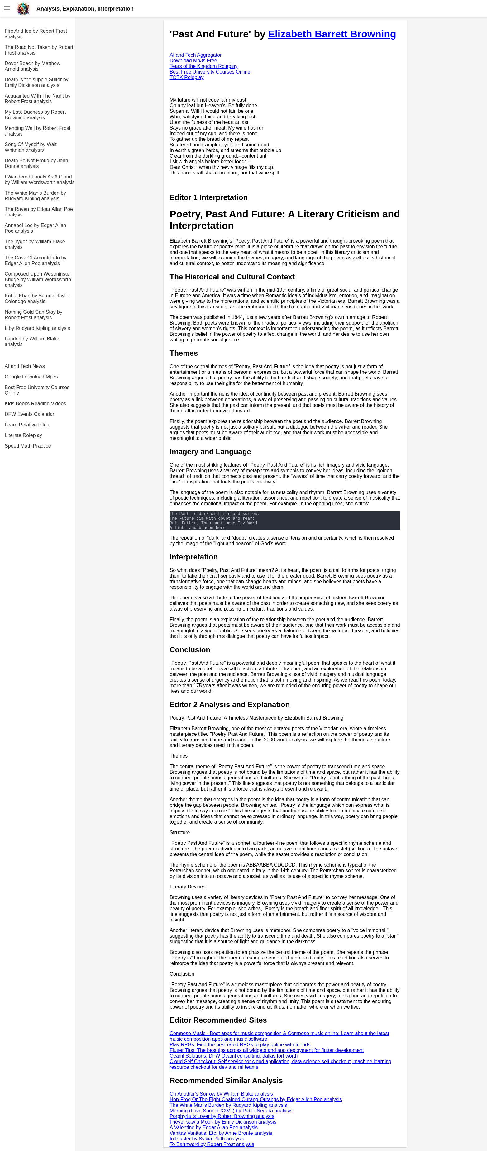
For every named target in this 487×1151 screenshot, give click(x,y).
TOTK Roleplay (187, 77)
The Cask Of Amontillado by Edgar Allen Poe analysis (35, 260)
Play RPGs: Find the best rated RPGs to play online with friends (240, 1048)
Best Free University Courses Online (37, 390)
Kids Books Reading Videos (35, 403)
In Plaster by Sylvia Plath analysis (207, 1142)
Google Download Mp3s (31, 376)
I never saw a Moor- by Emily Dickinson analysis (223, 1125)
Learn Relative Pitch (27, 424)
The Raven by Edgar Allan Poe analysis (39, 212)
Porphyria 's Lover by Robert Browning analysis (222, 1120)
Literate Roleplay (23, 435)
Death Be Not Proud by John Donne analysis (36, 163)
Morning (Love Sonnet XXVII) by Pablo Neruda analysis (231, 1114)
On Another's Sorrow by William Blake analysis (221, 1097)
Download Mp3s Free (193, 60)
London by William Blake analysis (32, 341)
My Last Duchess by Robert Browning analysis (35, 114)
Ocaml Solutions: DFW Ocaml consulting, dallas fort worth (234, 1059)
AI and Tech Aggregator (196, 55)
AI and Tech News (25, 366)
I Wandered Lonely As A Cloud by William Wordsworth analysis (40, 179)
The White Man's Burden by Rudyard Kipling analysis (35, 195)
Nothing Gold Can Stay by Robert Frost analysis (33, 314)
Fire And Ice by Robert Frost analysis (36, 33)
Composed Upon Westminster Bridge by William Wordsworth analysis (38, 279)
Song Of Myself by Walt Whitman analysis (31, 147)
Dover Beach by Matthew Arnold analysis (32, 66)
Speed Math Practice (28, 446)
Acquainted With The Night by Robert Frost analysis (37, 98)
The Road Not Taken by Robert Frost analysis (39, 50)
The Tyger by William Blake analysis (35, 244)
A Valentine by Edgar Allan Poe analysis (214, 1131)
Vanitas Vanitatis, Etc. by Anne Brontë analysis (221, 1136)
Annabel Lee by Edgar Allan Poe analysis (35, 228)
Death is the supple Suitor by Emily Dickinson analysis (37, 82)
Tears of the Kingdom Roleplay (204, 66)
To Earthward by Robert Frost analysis (212, 1148)
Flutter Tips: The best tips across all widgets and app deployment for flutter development (267, 1054)
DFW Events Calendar (29, 414)
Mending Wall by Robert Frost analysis (37, 131)
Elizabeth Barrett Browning (332, 34)
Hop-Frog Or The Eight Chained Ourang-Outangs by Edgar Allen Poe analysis (256, 1103)
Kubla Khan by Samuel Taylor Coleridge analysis (37, 298)
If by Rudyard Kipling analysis (37, 328)
